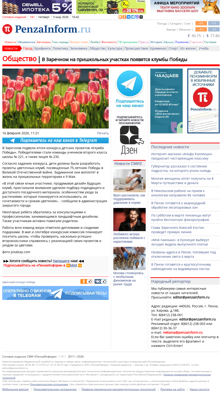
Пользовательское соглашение (55, 389)
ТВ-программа (128, 42)
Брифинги (42, 48)
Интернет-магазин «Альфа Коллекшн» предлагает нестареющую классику (181, 156)
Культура (115, 48)
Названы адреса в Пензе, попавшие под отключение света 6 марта (183, 254)
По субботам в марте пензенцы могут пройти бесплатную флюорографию (181, 217)
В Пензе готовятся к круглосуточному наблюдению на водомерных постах (181, 266)
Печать (103, 133)
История (156, 42)
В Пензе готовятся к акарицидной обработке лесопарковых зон (178, 205)
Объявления (26, 42)
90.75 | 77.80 (204, 35)
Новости (10, 42)
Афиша (169, 42)
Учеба (204, 48)
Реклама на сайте (172, 389)
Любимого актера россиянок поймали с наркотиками (129, 237)
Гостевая (210, 42)
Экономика (78, 48)
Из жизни (188, 48)
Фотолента (109, 42)
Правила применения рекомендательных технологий (118, 389)
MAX (73, 265)
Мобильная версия (15, 389)
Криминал (158, 48)
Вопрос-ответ (79, 42)
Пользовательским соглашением (49, 384)
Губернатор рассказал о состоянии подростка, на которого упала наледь (181, 168)
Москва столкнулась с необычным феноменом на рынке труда (128, 278)
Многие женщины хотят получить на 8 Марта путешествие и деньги (182, 180)
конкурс (20, 282)
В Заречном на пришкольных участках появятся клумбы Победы (114, 59)
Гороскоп (196, 42)
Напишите (61, 261)
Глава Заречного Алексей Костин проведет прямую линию (177, 229)
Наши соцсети (200, 389)
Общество (97, 48)
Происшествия (136, 48)
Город (27, 48)
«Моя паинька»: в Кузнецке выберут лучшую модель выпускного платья (180, 242)
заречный (8, 282)
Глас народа (60, 42)
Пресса (144, 42)
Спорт (173, 48)
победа (30, 282)
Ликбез (95, 42)
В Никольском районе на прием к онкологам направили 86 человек (178, 193)
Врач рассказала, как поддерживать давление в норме (129, 198)
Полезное (182, 42)
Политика (60, 48)
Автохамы (43, 42)
